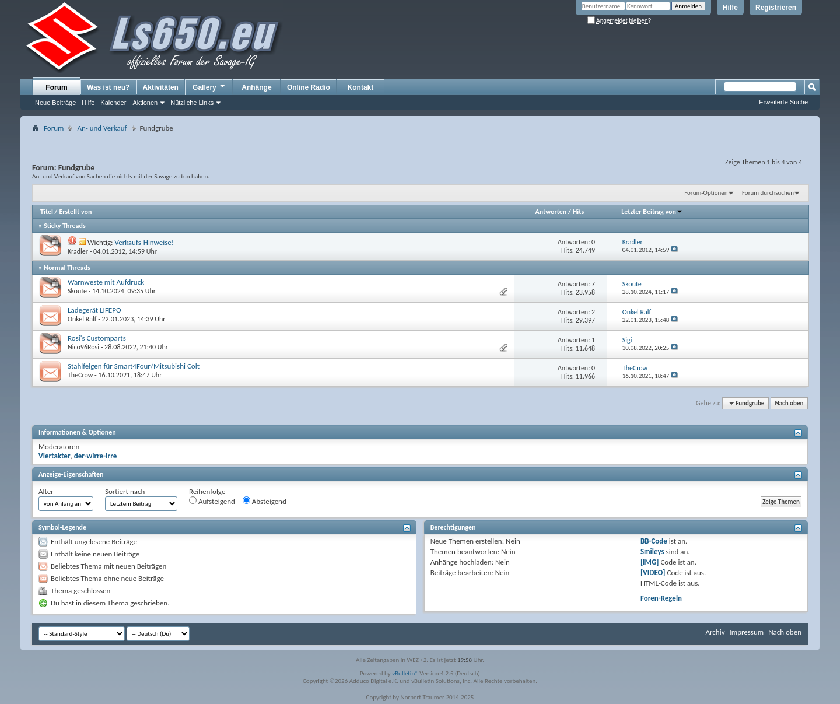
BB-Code (653, 541)
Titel (46, 212)
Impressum (746, 632)
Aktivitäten (160, 87)
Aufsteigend (212, 501)
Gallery (209, 87)
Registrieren (775, 7)
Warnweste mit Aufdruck (106, 282)
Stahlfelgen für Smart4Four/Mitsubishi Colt (134, 366)
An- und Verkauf (102, 128)
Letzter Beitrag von (652, 212)
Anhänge (256, 87)
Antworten (550, 212)
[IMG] (649, 562)
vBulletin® (405, 673)
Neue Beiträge (55, 102)
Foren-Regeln (661, 598)
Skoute (77, 291)
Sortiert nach (125, 491)
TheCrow (80, 375)
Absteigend (264, 501)
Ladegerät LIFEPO (94, 310)
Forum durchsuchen (768, 193)
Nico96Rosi (83, 347)
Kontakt (361, 87)
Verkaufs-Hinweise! (144, 242)
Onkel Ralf (82, 319)
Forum (56, 87)
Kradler (78, 251)
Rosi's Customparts (97, 338)
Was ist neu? (108, 87)
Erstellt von (75, 212)
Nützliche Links (192, 102)
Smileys (652, 551)
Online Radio (308, 87)
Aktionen (145, 102)
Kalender (113, 102)
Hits (578, 212)
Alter (46, 491)
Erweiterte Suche (783, 102)
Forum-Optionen (705, 193)
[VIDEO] (653, 572)
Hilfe (730, 7)
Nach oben (789, 403)
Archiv (714, 632)
